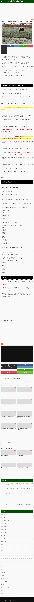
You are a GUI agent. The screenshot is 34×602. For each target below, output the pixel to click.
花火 (2, 584)
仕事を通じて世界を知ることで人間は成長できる (13, 500)
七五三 (3, 538)
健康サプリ (4, 544)
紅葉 (2, 578)
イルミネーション (5, 520)
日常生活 (3, 563)
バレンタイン (4, 532)
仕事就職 (3, 541)
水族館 (3, 572)
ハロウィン (4, 529)
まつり (3, 517)
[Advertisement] (17, 11)
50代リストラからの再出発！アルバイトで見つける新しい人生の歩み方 (17, 490)
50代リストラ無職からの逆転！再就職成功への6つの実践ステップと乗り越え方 (17, 485)
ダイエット (4, 523)
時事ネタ (3, 569)
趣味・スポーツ (5, 587)
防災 (2, 593)
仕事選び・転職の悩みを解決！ (17, 2)
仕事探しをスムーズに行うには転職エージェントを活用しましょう (16, 506)
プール (3, 535)
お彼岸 (3, 514)
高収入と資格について (7, 495)
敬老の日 (3, 560)
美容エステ (4, 581)
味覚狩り (3, 550)
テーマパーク (4, 526)
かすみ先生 (9, 442)
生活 (2, 575)
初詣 (2, 547)
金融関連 (3, 590)
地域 (2, 553)
